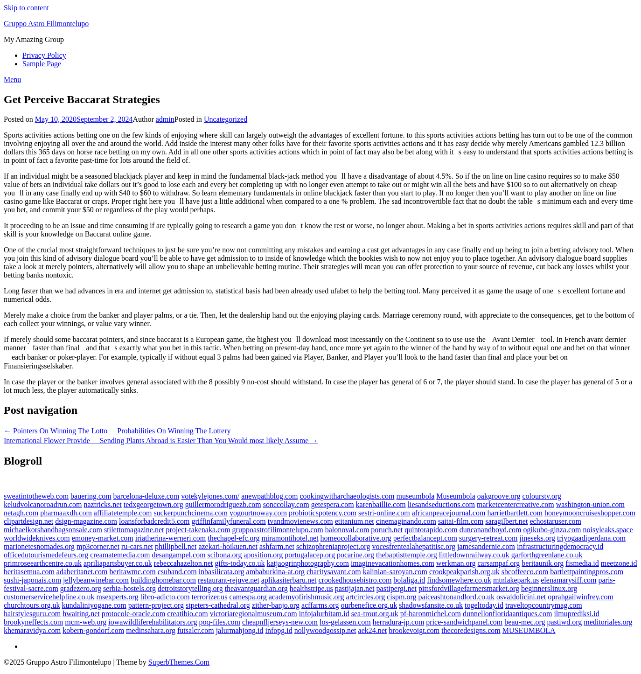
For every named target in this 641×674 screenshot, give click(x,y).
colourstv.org (541, 496)
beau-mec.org (524, 622)
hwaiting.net (81, 614)
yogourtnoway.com (258, 513)
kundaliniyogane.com (94, 605)
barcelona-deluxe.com (146, 496)
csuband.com (177, 572)
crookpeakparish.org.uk (464, 572)
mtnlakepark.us (516, 580)
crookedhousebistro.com (354, 580)
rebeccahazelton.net (183, 563)
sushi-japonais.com (32, 580)
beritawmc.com (133, 572)
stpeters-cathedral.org (218, 605)
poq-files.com (219, 622)
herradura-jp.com (399, 622)
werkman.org (456, 563)
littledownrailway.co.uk (474, 555)
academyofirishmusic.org (306, 597)
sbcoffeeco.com (525, 572)
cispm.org (401, 597)
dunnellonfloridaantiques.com (507, 614)
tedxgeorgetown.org (153, 504)
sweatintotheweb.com (36, 496)
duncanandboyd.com (491, 530)
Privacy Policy (44, 55)
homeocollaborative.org (355, 538)
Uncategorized (225, 119)
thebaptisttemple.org (406, 555)
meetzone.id (619, 563)
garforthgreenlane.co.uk (547, 555)
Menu (12, 79)
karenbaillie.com (381, 504)
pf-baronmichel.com (430, 614)
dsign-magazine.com (86, 521)
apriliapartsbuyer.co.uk (118, 563)
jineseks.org (537, 538)
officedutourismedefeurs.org (46, 555)
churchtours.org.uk (32, 605)
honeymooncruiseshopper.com (589, 513)
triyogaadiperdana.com (591, 538)
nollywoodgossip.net (325, 630)
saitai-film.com (460, 521)
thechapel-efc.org (233, 538)
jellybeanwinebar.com (96, 580)
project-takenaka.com (198, 530)
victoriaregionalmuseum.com (253, 614)
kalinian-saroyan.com (395, 572)
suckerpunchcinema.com (190, 513)
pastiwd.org (564, 622)
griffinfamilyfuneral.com (229, 521)
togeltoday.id (484, 605)
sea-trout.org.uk (374, 614)
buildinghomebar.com (163, 580)
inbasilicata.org (221, 572)
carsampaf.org (499, 563)
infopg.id (278, 630)
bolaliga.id (409, 580)
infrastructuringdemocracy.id (560, 546)
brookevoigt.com (414, 630)
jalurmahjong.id (240, 630)
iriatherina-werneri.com (170, 538)
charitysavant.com (334, 572)
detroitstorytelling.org (190, 588)
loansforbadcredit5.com (154, 521)
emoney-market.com (102, 538)
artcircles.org (365, 597)
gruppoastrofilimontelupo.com (277, 530)
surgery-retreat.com (488, 538)
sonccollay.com (286, 504)
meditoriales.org (608, 622)
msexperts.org (118, 597)
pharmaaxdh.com (66, 513)
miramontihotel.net (289, 538)
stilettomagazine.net (134, 530)
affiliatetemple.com (123, 513)
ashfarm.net (276, 546)
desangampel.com (179, 555)
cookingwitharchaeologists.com (347, 496)
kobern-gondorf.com (93, 630)
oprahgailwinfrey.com (580, 597)
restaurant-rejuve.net (228, 580)
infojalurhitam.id (324, 614)
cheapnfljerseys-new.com (280, 622)
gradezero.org (80, 588)
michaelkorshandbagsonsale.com (53, 530)
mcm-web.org (85, 622)
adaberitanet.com (82, 572)
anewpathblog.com (269, 496)
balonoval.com (347, 530)
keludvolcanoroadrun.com (43, 504)
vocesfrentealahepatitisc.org (413, 546)
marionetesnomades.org (39, 546)
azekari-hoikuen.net (228, 546)
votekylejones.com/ (210, 496)
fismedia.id (582, 563)
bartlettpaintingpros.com (586, 572)
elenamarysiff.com (568, 580)
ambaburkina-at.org (275, 572)
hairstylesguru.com (32, 614)
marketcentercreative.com (515, 504)
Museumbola (455, 496)
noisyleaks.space (608, 530)
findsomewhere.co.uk (459, 580)
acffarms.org (320, 605)
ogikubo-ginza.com (552, 530)
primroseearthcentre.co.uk (43, 563)
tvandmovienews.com (300, 521)
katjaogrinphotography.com (308, 563)
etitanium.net (354, 521)
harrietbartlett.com (515, 513)
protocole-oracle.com (133, 614)
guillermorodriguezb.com (223, 504)
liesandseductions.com (441, 504)
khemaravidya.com (32, 630)
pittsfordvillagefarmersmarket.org (468, 588)
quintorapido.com (430, 530)
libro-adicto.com (165, 597)
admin (165, 119)
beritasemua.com (29, 572)
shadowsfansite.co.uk (431, 605)
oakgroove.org (499, 496)
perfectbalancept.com (425, 538)
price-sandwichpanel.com (464, 622)
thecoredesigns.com (471, 630)
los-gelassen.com (345, 622)
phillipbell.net (175, 546)
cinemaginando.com (406, 521)
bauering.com (90, 496)
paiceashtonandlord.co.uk (456, 597)
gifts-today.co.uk (240, 563)
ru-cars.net (137, 546)
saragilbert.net (506, 521)
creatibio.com (187, 614)
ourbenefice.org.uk (369, 605)
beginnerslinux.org (549, 588)
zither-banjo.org (276, 605)
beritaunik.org (543, 563)
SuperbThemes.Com (178, 662)
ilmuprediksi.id (576, 614)
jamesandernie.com (486, 546)
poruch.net (387, 530)
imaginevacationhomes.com (392, 563)
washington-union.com (590, 504)
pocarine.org (355, 555)
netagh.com (21, 513)
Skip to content (26, 8)
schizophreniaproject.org (333, 546)
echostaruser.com (555, 521)
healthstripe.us (311, 588)
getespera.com (332, 504)
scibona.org (225, 555)
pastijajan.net (355, 588)
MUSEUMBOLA (529, 630)
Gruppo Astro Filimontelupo (46, 24)
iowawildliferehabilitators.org (152, 622)
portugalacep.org (310, 555)
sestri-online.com (384, 513)
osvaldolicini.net (521, 597)
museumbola (416, 496)
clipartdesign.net (28, 521)
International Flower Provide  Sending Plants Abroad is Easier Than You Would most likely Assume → (161, 441)
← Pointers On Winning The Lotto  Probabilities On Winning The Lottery (117, 431)
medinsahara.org (150, 630)
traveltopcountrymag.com (543, 605)
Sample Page (41, 64)
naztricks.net (103, 504)
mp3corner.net (98, 546)
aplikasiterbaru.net (289, 580)
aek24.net (372, 630)
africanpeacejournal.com (449, 513)
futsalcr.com (195, 630)
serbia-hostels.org (129, 588)
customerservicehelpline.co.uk (49, 597)
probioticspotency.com (322, 513)
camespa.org (248, 597)
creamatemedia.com (120, 555)
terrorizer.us (210, 597)
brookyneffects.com (33, 622)
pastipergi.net (396, 588)
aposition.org (263, 555)
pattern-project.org (156, 605)
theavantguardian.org (256, 588)
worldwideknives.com (37, 538)
